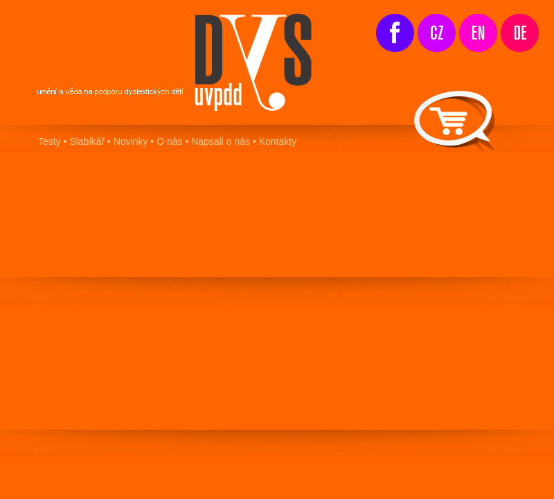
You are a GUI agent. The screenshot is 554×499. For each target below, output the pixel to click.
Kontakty (277, 141)
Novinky (131, 141)
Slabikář (87, 141)
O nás (169, 141)
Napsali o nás (219, 141)
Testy (49, 141)
